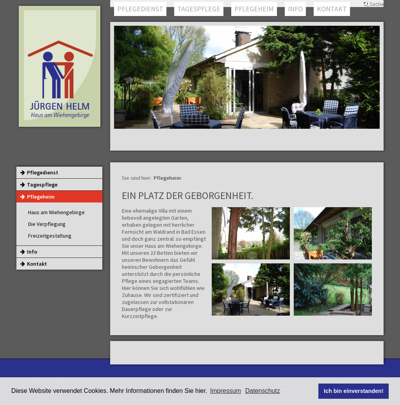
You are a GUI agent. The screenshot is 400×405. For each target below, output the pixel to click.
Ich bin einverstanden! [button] (354, 391)
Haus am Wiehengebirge (56, 212)
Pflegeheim (254, 8)
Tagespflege (198, 8)
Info (295, 8)
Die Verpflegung (47, 223)
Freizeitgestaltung (49, 235)
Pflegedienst (140, 8)
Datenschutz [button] (262, 390)
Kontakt (332, 8)
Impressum (225, 390)
